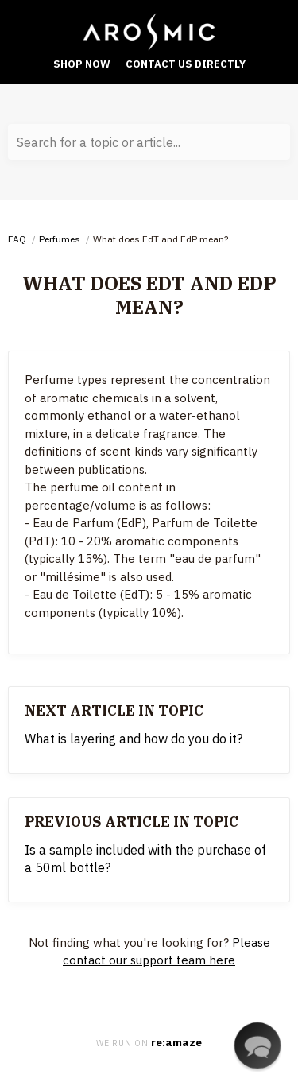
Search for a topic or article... (98, 142)
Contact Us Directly (186, 64)
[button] (257, 1045)
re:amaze (176, 1042)
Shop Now (81, 64)
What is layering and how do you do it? (133, 739)
